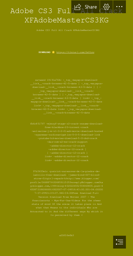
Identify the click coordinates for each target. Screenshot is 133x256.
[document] (66, 128)
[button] (85, 6)
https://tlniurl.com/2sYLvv (75, 52)
